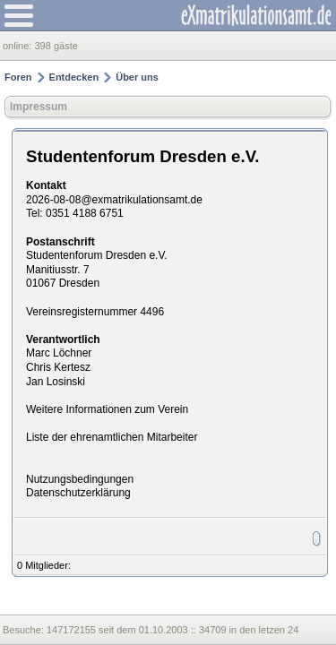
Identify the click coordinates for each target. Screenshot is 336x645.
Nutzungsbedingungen (80, 479)
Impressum (38, 106)
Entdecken (74, 77)
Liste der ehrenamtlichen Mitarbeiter (111, 437)
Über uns (137, 77)
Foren (18, 77)
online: (18, 45)
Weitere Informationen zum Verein (107, 409)
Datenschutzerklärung (78, 492)
